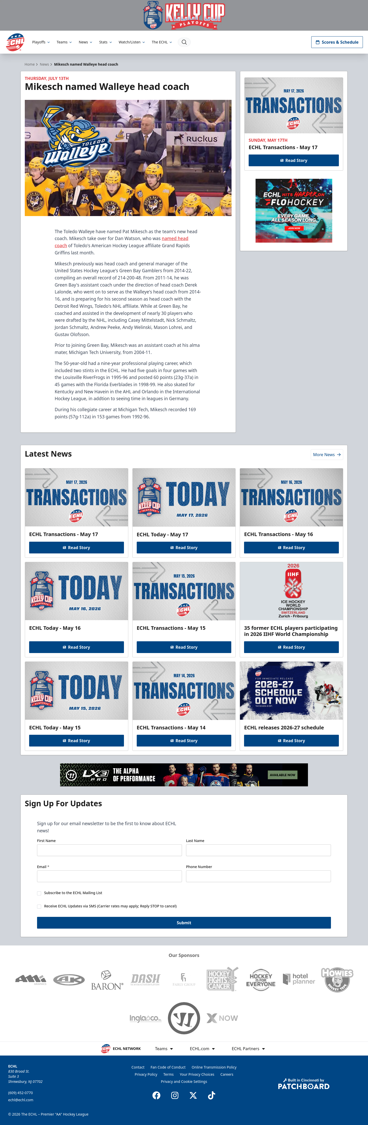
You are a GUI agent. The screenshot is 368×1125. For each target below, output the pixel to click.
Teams (65, 42)
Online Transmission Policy (214, 1067)
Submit (184, 923)
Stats (105, 42)
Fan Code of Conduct (168, 1067)
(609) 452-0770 (20, 1092)
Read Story (293, 160)
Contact (138, 1067)
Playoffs (41, 42)
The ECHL (162, 42)
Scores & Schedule (337, 42)
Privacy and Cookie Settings (184, 1081)
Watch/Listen (132, 42)
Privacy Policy (146, 1074)
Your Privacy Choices (197, 1074)
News (86, 42)
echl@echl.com (20, 1099)
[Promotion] (184, 15)
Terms (168, 1074)
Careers (227, 1074)
